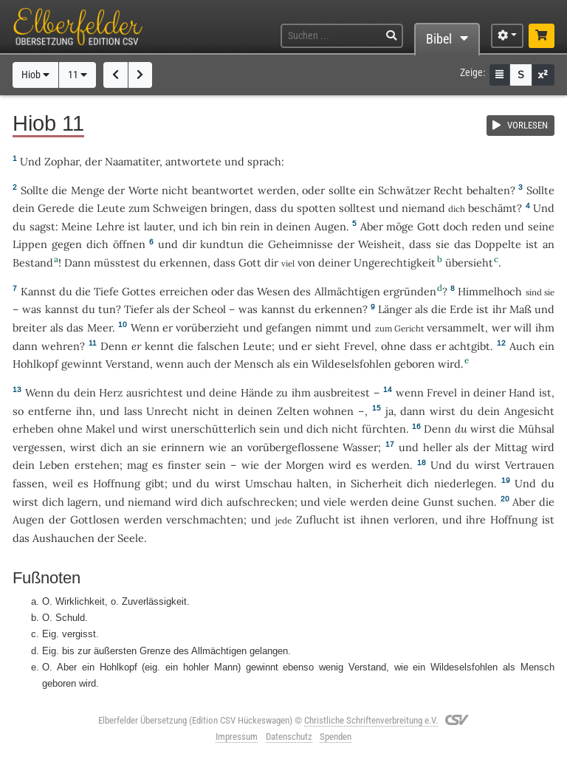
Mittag (511, 447)
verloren (414, 519)
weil (62, 483)
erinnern (183, 447)
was (31, 309)
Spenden (335, 736)
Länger (395, 309)
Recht (448, 190)
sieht (327, 346)
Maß (520, 309)
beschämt (492, 208)
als (56, 327)
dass (266, 208)
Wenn (145, 327)
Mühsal (536, 429)
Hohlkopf (35, 364)
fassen (28, 483)
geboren (414, 364)
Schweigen (180, 208)
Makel (100, 429)
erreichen (183, 291)
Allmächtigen (347, 291)
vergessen (38, 447)
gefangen (289, 327)
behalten (488, 190)
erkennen (183, 262)
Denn (114, 346)
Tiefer (139, 309)
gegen (67, 244)
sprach (264, 161)
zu (282, 392)
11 (77, 75)
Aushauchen (63, 538)
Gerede (56, 208)
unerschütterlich (213, 429)
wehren (60, 346)
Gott (428, 226)
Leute (111, 208)
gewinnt (82, 364)
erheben (33, 429)
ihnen (374, 519)
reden (486, 226)
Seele (130, 538)
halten (313, 483)
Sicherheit (376, 483)
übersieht (469, 262)
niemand (423, 208)
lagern (82, 502)
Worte (143, 190)
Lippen (30, 244)
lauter (158, 226)
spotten (316, 208)
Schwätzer (404, 190)
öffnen (129, 244)
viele (334, 502)
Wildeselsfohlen (351, 364)
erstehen (97, 465)
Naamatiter (132, 161)
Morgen (305, 465)
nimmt (331, 327)
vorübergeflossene (293, 447)
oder (313, 190)
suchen (475, 502)
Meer (99, 327)
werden (390, 465)
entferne (50, 411)
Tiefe (106, 291)
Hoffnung (116, 483)
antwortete (193, 161)
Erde (461, 309)
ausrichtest (154, 392)
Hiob (35, 75)
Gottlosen (95, 519)
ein (366, 190)
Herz (111, 392)
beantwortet (223, 190)
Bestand (33, 262)
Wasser (360, 447)
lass (133, 411)
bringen (229, 208)
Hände (257, 392)
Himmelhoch (490, 291)
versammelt (456, 327)
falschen (218, 346)
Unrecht (167, 411)
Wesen (273, 291)
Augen (330, 226)
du (63, 392)
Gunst (438, 502)
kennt (159, 346)
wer (501, 327)
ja (389, 411)
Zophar (61, 161)
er (136, 346)
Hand (522, 392)
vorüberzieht (207, 327)
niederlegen (464, 483)
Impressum (237, 736)
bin (229, 226)
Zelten (293, 411)
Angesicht (529, 411)
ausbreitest (342, 392)
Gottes (139, 291)
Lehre (110, 226)
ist (349, 519)
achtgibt (469, 346)
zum (139, 208)
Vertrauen (529, 465)
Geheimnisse (300, 244)
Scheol (209, 309)
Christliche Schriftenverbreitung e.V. (371, 720)
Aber (371, 226)
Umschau (268, 483)
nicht (175, 190)
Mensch (254, 364)
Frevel (359, 346)
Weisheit (380, 244)
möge (399, 226)
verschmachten (205, 519)
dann (412, 411)
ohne (393, 346)
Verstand (128, 364)
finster (184, 465)
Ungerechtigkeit (395, 262)
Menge (88, 190)
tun (107, 309)
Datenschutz (289, 736)
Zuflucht (318, 519)
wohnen (333, 411)
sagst (42, 226)
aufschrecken (261, 502)
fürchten (384, 429)
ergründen (409, 291)
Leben (54, 465)
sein (269, 429)
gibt (155, 483)
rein (250, 226)
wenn (170, 364)
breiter (30, 327)
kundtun (222, 244)
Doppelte (498, 244)
